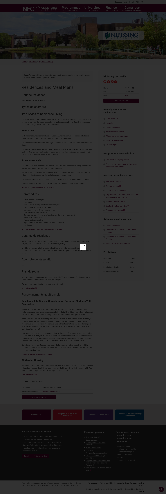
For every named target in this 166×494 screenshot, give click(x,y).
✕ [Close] (84, 246)
